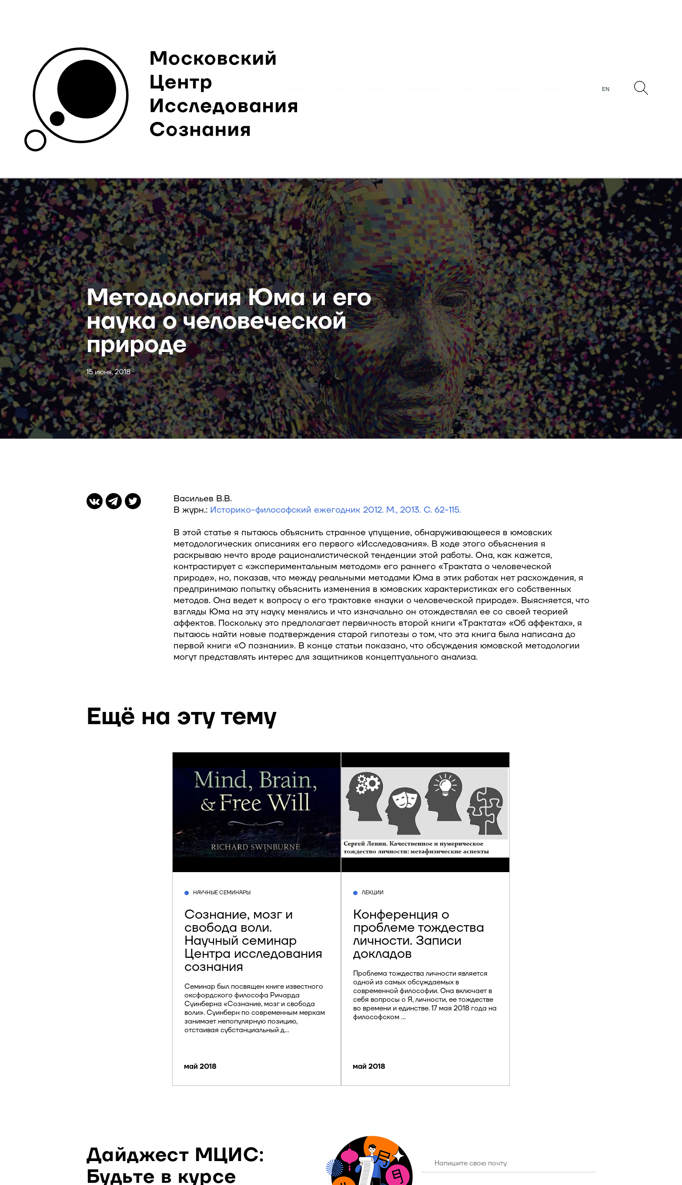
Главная (297, 89)
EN (605, 89)
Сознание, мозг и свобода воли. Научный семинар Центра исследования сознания (253, 940)
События (335, 89)
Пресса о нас (506, 89)
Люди (466, 89)
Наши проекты (423, 89)
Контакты (554, 89)
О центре (375, 89)
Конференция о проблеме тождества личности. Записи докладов (418, 934)
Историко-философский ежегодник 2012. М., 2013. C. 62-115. (335, 510)
